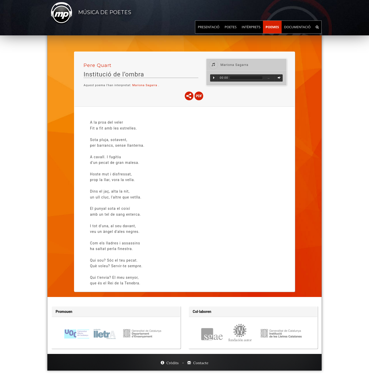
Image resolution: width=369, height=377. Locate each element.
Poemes (272, 32)
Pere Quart (97, 65)
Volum (278, 77)
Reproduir (213, 77)
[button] (246, 64)
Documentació (297, 32)
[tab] (246, 64)
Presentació (209, 32)
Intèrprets (251, 32)
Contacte (197, 363)
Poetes (230, 32)
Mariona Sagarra (144, 85)
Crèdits (170, 363)
